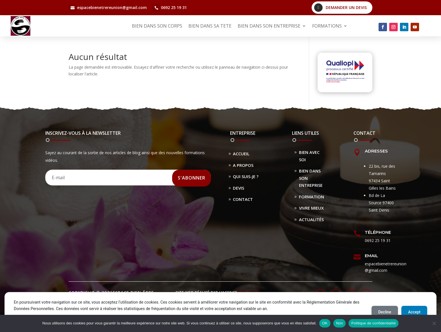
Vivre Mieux (311, 208)
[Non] (434, 323)
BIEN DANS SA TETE (209, 26)
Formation (311, 196)
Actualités (311, 219)
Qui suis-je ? (245, 176)
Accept (414, 312)
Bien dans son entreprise (311, 178)
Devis (238, 188)
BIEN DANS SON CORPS (157, 26)
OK (324, 323)
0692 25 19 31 (174, 7)
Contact (243, 199)
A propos (243, 165)
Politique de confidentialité (373, 323)
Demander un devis (346, 7)
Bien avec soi (309, 155)
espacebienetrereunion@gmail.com (112, 7)
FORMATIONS (327, 26)
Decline (384, 312)
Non (339, 323)
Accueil (241, 153)
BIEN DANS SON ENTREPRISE (269, 26)
